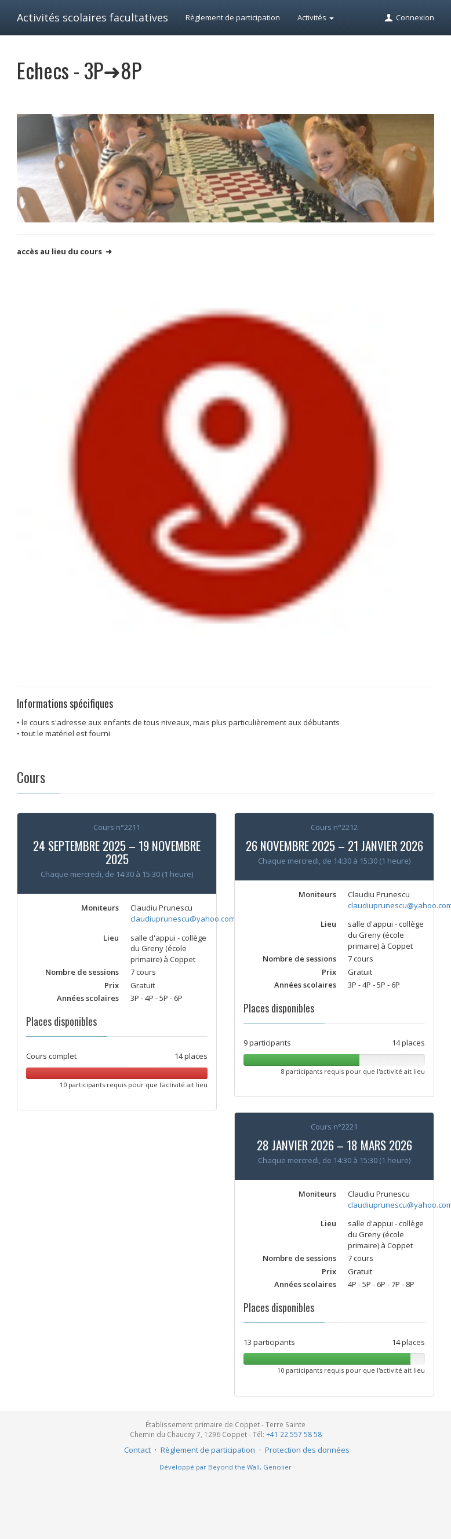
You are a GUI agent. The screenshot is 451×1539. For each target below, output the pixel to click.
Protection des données (307, 1450)
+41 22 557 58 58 (294, 1434)
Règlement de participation (233, 17)
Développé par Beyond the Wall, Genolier (225, 1467)
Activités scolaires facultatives (92, 17)
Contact (137, 1450)
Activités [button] (315, 17)
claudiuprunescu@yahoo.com (182, 918)
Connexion (409, 17)
